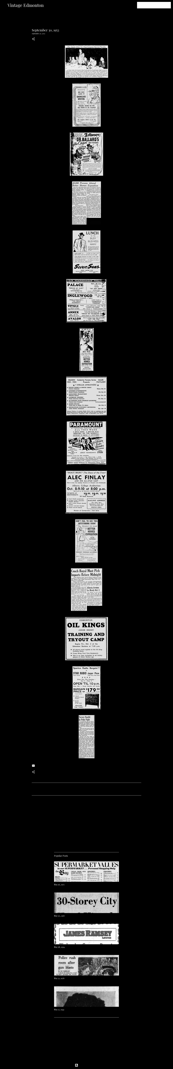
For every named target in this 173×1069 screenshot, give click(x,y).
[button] (33, 39)
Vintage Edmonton (26, 5)
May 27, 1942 (59, 1009)
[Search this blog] (156, 5)
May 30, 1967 (59, 916)
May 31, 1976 (59, 978)
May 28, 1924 (59, 947)
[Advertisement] (86, 823)
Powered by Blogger (86, 1065)
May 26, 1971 (59, 884)
